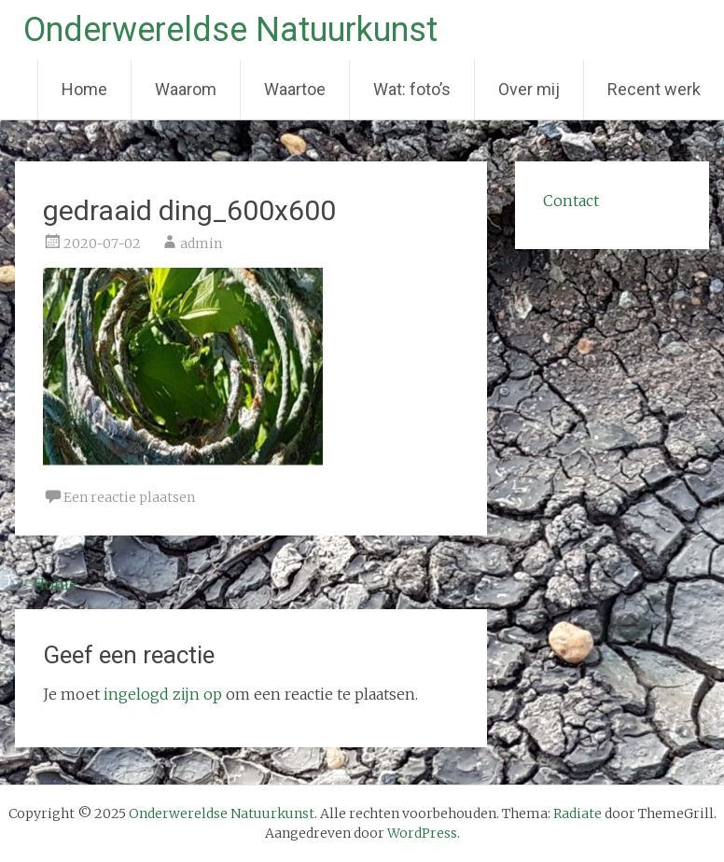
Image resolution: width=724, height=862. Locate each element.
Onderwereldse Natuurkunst (230, 29)
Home (84, 89)
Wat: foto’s (412, 89)
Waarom (185, 89)
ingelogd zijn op (163, 694)
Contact (571, 200)
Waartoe (295, 89)
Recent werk (654, 89)
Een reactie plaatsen (129, 497)
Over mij (529, 89)
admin (201, 243)
